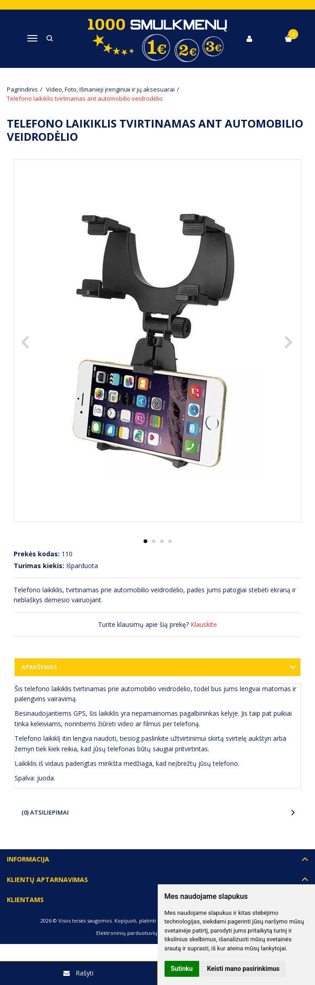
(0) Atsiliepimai (45, 812)
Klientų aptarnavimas (47, 879)
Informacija (28, 859)
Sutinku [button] (182, 968)
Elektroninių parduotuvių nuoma (136, 932)
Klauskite (204, 624)
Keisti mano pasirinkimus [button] (243, 968)
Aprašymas (39, 667)
